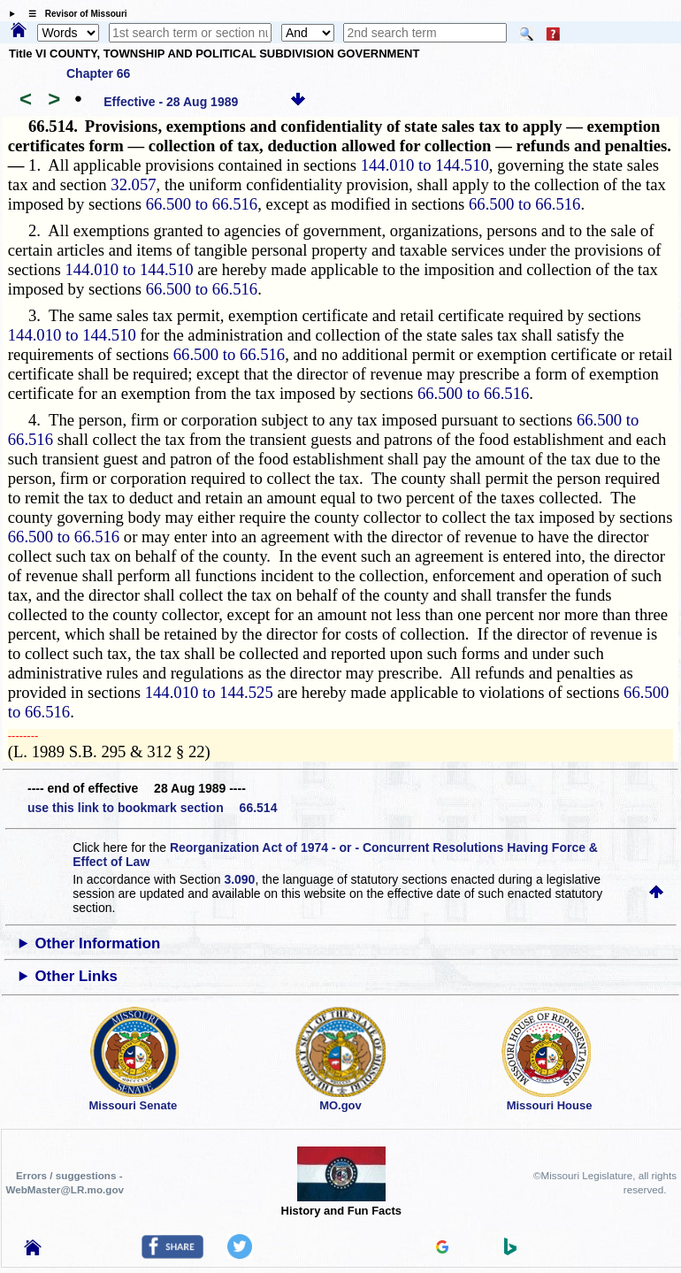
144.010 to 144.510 (425, 165)
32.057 (133, 184)
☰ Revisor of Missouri (73, 14)
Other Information (98, 943)
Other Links (76, 976)
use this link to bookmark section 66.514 (152, 808)
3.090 (239, 879)
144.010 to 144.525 (209, 692)
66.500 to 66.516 (201, 204)
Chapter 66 (98, 73)
